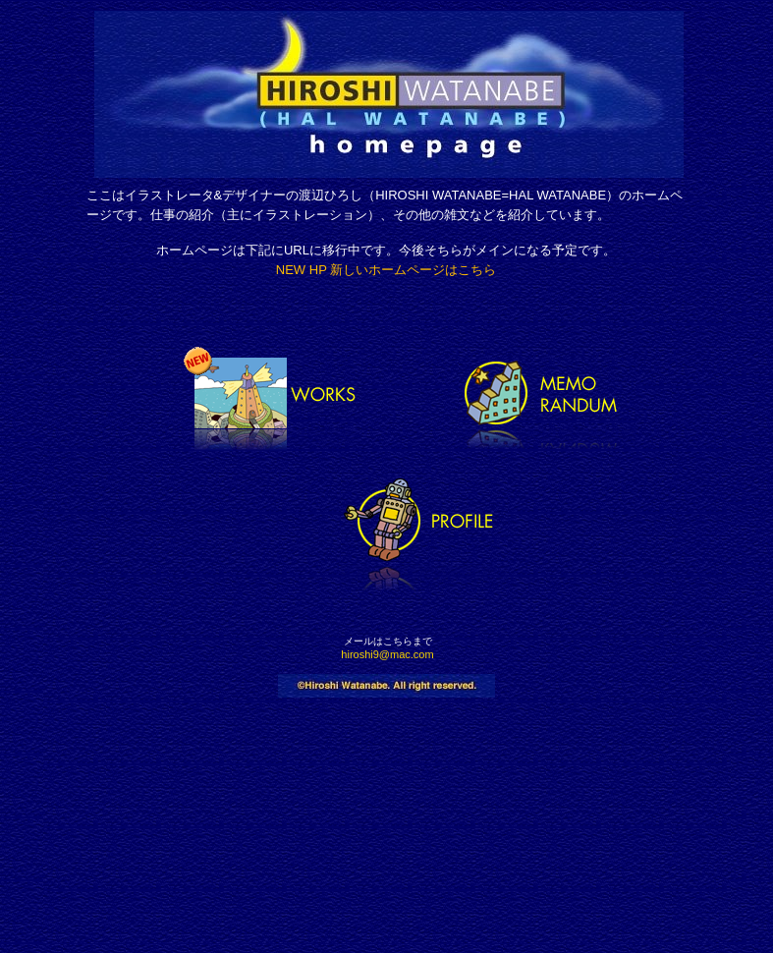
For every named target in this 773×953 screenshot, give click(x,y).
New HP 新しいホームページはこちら (386, 269)
